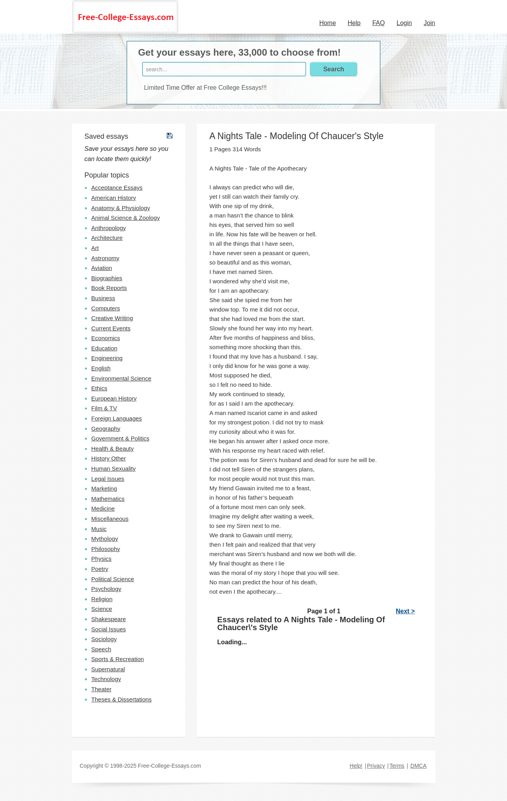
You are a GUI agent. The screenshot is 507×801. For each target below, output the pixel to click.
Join (429, 23)
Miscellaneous (109, 518)
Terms (397, 766)
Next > (405, 611)
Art (95, 248)
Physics (101, 558)
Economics (105, 338)
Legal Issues (107, 478)
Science (101, 608)
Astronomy (105, 258)
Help (354, 23)
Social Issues (108, 629)
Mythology (104, 538)
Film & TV (104, 408)
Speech (101, 649)
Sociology (104, 639)
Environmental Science (121, 378)
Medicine (103, 508)
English (100, 368)
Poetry (99, 568)
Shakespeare (108, 619)
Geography (105, 428)
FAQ (378, 23)
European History (114, 398)
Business (103, 298)
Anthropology (108, 228)
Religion (101, 599)
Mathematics (107, 498)
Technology (106, 679)
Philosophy (105, 548)
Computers (105, 308)
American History (113, 197)
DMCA (418, 766)
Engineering (107, 358)
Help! (356, 766)
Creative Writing (112, 318)
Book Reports (109, 288)
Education (104, 348)
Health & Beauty (112, 448)
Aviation (101, 268)
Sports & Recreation (117, 659)
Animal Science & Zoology (125, 217)
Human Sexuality (113, 468)
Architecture (107, 237)
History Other (108, 458)
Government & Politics (120, 438)
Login (404, 23)
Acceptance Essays (117, 187)
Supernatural (108, 669)
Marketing (104, 488)
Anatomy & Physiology (120, 208)
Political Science (112, 579)
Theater (101, 689)
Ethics (99, 388)
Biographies (106, 278)
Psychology (106, 588)
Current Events (110, 328)
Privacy (376, 766)
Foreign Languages (116, 418)
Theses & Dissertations (121, 699)
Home (327, 23)
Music (98, 529)
